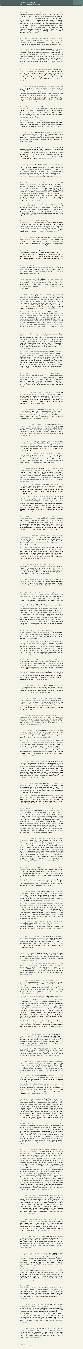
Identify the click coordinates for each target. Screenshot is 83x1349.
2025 (35, 862)
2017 (36, 960)
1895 (21, 1028)
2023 (37, 993)
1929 (25, 80)
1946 (28, 260)
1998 (32, 46)
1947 (40, 33)
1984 (58, 1230)
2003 (54, 1189)
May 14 (37, 5)
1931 (32, 348)
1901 (46, 1045)
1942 (51, 158)
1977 (53, 215)
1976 (44, 1280)
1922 (49, 101)
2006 (21, 1121)
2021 (39, 724)
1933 (21, 63)
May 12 (22, 5)
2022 (36, 755)
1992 (58, 1055)
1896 (21, 930)
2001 (30, 602)
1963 (34, 1247)
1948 (42, 118)
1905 (31, 481)
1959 (45, 1093)
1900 (41, 1337)
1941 (60, 126)
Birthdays (29, 5)
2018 (52, 669)
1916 (55, 232)
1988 (30, 1298)
